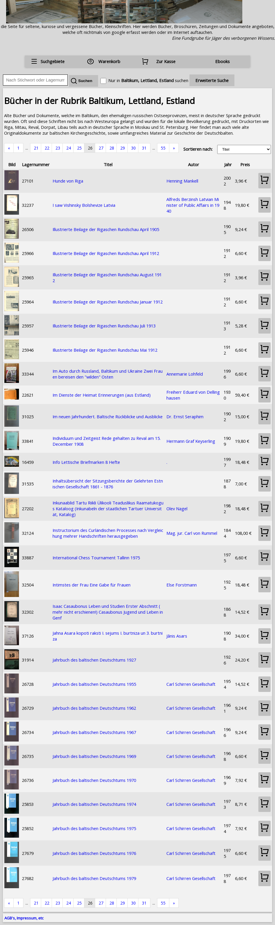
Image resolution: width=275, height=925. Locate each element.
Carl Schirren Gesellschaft (190, 684)
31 (144, 148)
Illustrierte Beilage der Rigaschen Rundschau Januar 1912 (108, 302)
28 (111, 148)
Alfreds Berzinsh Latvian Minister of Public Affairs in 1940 (192, 205)
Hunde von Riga (68, 181)
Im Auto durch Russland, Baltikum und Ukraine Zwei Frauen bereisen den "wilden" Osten (108, 374)
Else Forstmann (181, 585)
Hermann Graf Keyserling (190, 441)
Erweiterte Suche (212, 80)
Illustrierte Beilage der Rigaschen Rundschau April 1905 (106, 229)
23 (57, 148)
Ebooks (222, 61)
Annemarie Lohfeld (184, 374)
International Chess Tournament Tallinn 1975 (96, 557)
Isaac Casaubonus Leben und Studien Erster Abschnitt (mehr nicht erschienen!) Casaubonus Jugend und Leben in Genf (108, 612)
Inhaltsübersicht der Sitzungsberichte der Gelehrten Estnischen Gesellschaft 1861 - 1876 (108, 484)
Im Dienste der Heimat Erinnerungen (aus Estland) (102, 395)
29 (122, 148)
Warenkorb (109, 61)
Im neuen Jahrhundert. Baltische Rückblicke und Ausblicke (108, 416)
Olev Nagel (176, 508)
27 (101, 148)
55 (163, 148)
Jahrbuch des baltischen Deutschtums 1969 (94, 756)
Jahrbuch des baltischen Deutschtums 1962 (94, 708)
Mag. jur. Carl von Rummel (191, 533)
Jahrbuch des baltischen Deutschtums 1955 (94, 684)
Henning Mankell (182, 181)
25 (79, 148)
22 (47, 148)
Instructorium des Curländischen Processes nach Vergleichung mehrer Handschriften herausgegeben (108, 533)
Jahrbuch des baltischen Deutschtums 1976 (94, 853)
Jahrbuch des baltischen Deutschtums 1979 (94, 878)
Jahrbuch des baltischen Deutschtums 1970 (94, 780)
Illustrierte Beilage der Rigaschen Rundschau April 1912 (106, 253)
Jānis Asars (176, 636)
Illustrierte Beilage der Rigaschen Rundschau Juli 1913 (104, 326)
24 (68, 148)
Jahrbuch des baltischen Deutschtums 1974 (94, 804)
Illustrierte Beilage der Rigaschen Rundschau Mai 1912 (105, 350)
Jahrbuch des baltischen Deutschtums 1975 (94, 828)
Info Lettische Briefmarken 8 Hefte (86, 462)
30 (133, 148)
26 (90, 148)
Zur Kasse (165, 61)
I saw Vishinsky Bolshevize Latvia (84, 205)
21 (36, 148)
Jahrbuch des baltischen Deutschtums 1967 (94, 732)
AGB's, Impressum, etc (23, 918)
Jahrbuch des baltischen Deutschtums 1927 (94, 660)
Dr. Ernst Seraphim (184, 416)
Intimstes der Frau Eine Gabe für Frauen (91, 585)
